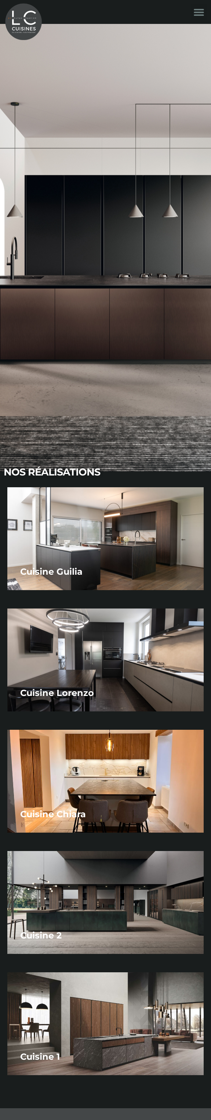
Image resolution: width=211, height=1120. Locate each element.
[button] (199, 12)
